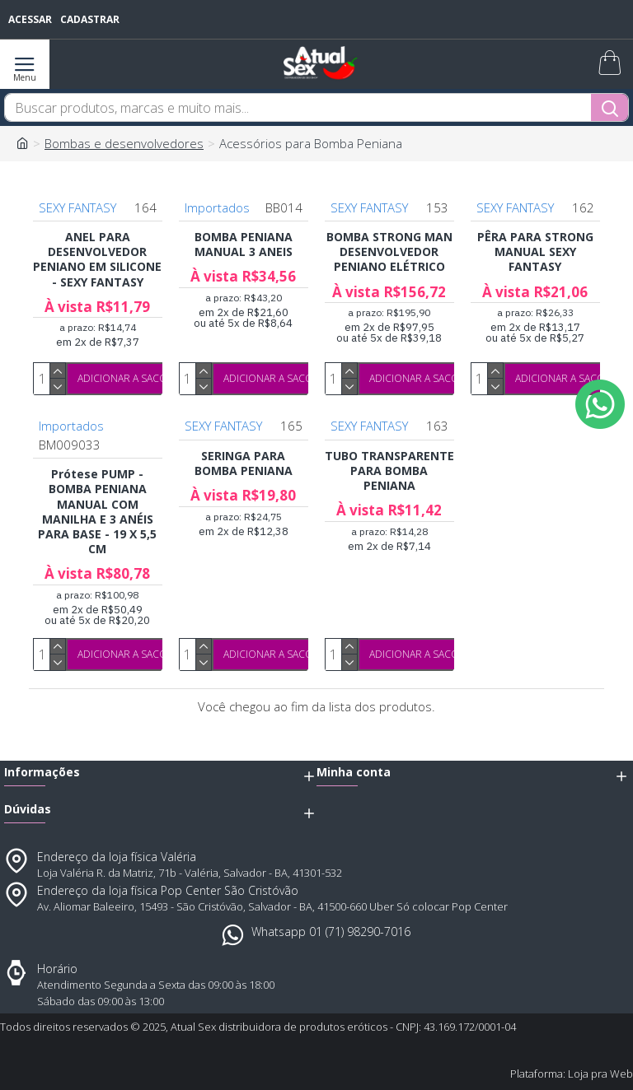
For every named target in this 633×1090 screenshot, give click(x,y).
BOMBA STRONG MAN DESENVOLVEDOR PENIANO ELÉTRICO (389, 252)
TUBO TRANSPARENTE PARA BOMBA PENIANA (389, 471)
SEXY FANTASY (77, 207)
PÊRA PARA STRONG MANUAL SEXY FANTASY (535, 252)
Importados (217, 207)
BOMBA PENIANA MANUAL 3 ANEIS (244, 244)
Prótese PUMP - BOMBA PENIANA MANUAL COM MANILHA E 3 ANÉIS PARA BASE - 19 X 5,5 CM (97, 512)
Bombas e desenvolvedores (124, 143)
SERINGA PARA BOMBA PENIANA (244, 463)
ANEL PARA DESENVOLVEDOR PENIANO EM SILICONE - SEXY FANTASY (97, 260)
